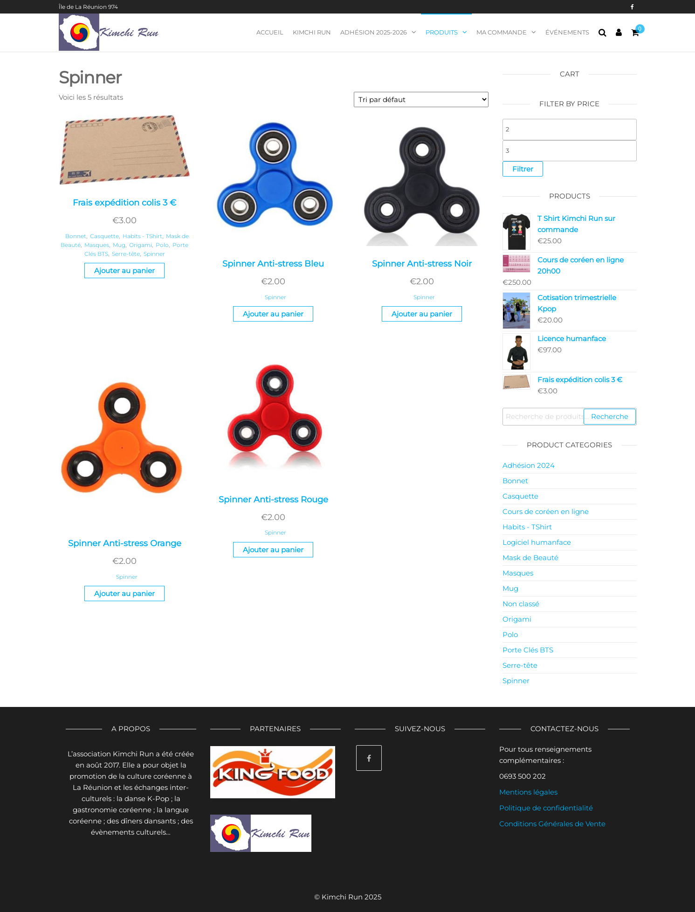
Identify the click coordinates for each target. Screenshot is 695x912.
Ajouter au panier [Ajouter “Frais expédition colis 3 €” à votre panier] (124, 270)
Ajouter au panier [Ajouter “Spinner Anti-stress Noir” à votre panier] (422, 313)
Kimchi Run (312, 32)
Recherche (609, 416)
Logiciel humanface (536, 542)
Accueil (269, 32)
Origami (140, 244)
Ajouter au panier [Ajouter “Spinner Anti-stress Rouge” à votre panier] (273, 549)
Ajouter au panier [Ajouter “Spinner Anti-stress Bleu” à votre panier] (273, 313)
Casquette (104, 236)
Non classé (520, 603)
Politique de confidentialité (546, 807)
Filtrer (522, 169)
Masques (96, 244)
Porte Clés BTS (527, 649)
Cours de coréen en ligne (545, 511)
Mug (119, 244)
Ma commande (501, 32)
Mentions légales (528, 792)
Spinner (154, 253)
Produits (442, 32)
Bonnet (75, 236)
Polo (162, 244)
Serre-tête (126, 253)
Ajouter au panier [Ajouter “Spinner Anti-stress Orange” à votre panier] (124, 593)
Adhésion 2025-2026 (373, 32)
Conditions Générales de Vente (552, 823)
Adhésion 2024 (528, 465)
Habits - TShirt (142, 236)
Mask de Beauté (530, 557)
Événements (567, 32)
